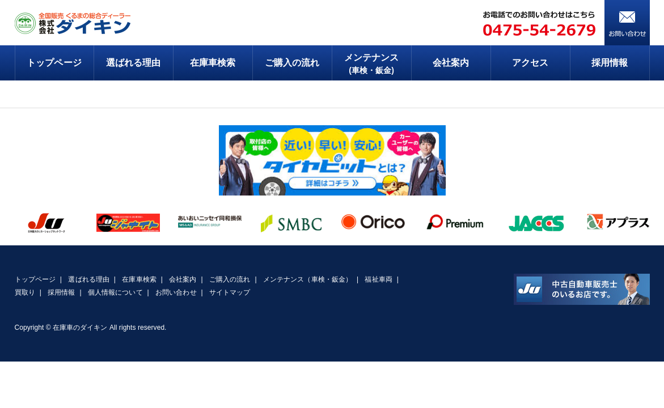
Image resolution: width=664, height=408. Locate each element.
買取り (25, 292)
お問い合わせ (175, 292)
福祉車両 (378, 279)
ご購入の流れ (292, 62)
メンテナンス (371, 64)
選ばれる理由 (133, 62)
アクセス (530, 62)
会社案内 (451, 62)
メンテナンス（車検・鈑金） (307, 279)
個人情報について (115, 292)
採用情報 (609, 62)
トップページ (54, 62)
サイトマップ (229, 292)
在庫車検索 (212, 62)
